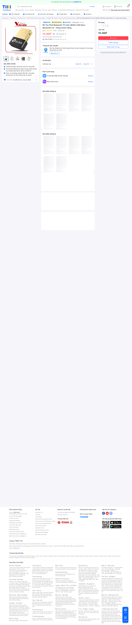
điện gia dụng (19, 10)
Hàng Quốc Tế (83, 565)
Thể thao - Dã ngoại (86, 570)
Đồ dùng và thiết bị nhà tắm (66, 601)
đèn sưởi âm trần (109, 621)
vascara (11, 556)
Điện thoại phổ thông (17, 598)
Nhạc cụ (68, 604)
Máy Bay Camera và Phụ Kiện (111, 605)
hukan (22, 557)
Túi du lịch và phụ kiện (64, 567)
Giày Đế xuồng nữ (42, 597)
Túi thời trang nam (38, 616)
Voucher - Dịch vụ (84, 598)
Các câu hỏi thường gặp (15, 516)
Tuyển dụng (38, 517)
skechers (63, 556)
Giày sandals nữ (41, 594)
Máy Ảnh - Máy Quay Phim (110, 595)
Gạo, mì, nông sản (17, 586)
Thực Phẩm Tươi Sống (16, 579)
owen (37, 556)
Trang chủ (108, 6)
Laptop (70, 592)
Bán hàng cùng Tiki (63, 514)
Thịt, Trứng (17, 581)
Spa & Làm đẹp (90, 601)
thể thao (54, 10)
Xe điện (94, 611)
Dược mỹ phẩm (24, 615)
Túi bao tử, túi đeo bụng (46, 619)
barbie (33, 556)
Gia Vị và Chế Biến (63, 614)
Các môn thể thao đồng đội (112, 586)
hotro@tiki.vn (22, 533)
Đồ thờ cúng (61, 604)
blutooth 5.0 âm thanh (82, 10)
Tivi (105, 572)
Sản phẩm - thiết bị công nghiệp (88, 577)
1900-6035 (17, 512)
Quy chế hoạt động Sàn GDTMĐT (66, 512)
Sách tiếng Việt (82, 619)
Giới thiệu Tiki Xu (39, 528)
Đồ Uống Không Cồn (64, 617)
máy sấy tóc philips (113, 612)
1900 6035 (16, 548)
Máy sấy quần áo (109, 573)
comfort (114, 556)
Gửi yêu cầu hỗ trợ (14, 518)
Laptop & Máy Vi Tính (91, 576)
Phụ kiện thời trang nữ (61, 574)
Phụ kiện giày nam (40, 605)
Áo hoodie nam (39, 581)
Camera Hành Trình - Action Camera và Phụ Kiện (112, 600)
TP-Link (82, 22)
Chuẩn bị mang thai (17, 576)
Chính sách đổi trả (14, 527)
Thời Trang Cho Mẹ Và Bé (16, 567)
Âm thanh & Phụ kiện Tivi (108, 567)
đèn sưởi (109, 611)
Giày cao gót (35, 592)
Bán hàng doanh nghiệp (41, 532)
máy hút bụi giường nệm (111, 617)
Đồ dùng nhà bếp (13, 620)
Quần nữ (43, 567)
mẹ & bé (31, 10)
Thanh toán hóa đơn (83, 600)
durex (45, 556)
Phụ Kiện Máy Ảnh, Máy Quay (109, 597)
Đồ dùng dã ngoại (112, 580)
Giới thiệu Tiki (38, 512)
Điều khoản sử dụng (40, 525)
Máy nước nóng (111, 572)
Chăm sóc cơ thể (17, 608)
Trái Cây (11, 581)
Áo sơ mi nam (42, 580)
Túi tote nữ (42, 613)
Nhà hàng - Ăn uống (87, 603)
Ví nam (34, 618)
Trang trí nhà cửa (59, 597)
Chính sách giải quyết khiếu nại (43, 523)
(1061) (55, 30)
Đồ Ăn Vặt (61, 615)
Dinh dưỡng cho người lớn (18, 573)
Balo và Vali (59, 565)
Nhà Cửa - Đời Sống (61, 595)
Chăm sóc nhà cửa (19, 592)
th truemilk (27, 556)
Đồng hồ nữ (65, 580)
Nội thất (63, 600)
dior (15, 556)
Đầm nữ (38, 567)
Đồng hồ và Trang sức (62, 579)
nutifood (77, 556)
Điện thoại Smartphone (15, 597)
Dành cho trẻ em (17, 589)
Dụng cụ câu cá (109, 584)
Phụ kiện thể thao (112, 581)
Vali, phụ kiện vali (71, 569)
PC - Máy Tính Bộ (62, 592)
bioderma (51, 556)
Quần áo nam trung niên (41, 586)
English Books (87, 620)
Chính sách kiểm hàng (15, 525)
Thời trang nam (37, 576)
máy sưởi (104, 611)
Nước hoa (15, 614)
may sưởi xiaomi (109, 615)
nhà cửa (44, 10)
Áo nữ (33, 567)
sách (49, 10)
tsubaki (33, 557)
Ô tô (87, 612)
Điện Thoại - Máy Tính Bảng (18, 595)
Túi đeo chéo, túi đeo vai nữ (39, 611)
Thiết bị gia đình (23, 620)
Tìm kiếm (92, 6)
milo (58, 556)
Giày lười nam (35, 602)
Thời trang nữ (36, 565)
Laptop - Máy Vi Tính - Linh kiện (65, 585)
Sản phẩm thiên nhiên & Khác (18, 610)
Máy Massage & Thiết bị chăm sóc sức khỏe (19, 608)
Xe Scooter (93, 612)
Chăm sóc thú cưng (60, 611)
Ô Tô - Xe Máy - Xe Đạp (86, 609)
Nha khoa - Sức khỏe (88, 604)
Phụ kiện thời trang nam (65, 574)
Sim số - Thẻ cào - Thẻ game (92, 606)
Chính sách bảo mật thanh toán (43, 519)
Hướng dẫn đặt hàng (14, 520)
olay (105, 556)
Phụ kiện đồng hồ (63, 582)
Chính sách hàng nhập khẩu (16, 531)
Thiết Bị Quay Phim (111, 604)
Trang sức (58, 580)
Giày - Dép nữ (36, 590)
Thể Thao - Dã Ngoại (108, 576)
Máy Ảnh (115, 606)
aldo (68, 556)
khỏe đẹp (38, 10)
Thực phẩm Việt (23, 583)
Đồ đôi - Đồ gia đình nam (44, 583)
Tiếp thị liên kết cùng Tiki (42, 530)
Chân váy (43, 570)
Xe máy (83, 612)
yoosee (101, 556)
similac (109, 556)
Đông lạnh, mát (20, 584)
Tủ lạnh (107, 569)
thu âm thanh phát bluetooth (66, 10)
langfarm (17, 557)
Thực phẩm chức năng (18, 606)
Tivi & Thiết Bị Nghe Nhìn (87, 578)
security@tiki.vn (22, 536)
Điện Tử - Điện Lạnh (108, 565)
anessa (96, 556)
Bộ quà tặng (63, 618)
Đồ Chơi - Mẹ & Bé (15, 565)
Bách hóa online (86, 575)
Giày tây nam (43, 602)
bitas (118, 556)
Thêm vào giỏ (113, 42)
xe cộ (26, 10)
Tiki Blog (37, 514)
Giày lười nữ (46, 595)
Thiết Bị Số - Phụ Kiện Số (86, 584)
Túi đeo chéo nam (41, 618)
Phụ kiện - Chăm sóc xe (84, 611)
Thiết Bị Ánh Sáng (112, 598)
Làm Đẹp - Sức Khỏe (15, 603)
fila (29, 557)
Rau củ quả (15, 583)
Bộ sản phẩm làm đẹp (19, 614)
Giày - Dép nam (37, 600)
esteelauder (20, 556)
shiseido (11, 557)
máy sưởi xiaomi (113, 617)
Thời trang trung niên (40, 573)
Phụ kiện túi (49, 613)
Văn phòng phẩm (91, 619)
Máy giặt (106, 570)
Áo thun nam (35, 578)
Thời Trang (93, 567)
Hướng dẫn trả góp (14, 529)
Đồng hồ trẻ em (72, 582)
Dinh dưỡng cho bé (17, 572)
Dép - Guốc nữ (44, 592)
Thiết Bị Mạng (64, 590)
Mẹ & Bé (88, 573)
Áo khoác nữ (44, 569)
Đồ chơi (25, 567)
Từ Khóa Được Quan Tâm (110, 609)
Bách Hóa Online (60, 609)
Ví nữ (49, 611)
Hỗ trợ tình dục (22, 614)
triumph (72, 556)
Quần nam (42, 578)
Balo (56, 567)
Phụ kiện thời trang (61, 572)
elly (55, 556)
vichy (26, 557)
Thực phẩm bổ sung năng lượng (112, 589)
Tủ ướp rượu (118, 573)
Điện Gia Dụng (13, 618)
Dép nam (40, 603)
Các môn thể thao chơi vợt (112, 586)
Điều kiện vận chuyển (40, 534)
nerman (87, 556)
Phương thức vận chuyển (15, 522)
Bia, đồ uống (15, 587)
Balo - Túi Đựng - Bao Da (111, 601)
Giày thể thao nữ (115, 589)
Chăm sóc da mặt (14, 605)
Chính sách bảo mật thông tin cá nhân (45, 521)
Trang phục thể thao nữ (108, 578)
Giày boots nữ (38, 595)
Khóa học (92, 600)
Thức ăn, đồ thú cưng (17, 590)
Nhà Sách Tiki (82, 617)
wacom (91, 556)
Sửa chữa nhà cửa (63, 598)
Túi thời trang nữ (37, 609)
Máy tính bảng (16, 600)
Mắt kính (70, 574)
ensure (41, 556)
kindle (82, 556)
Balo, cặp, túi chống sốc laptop (66, 568)
